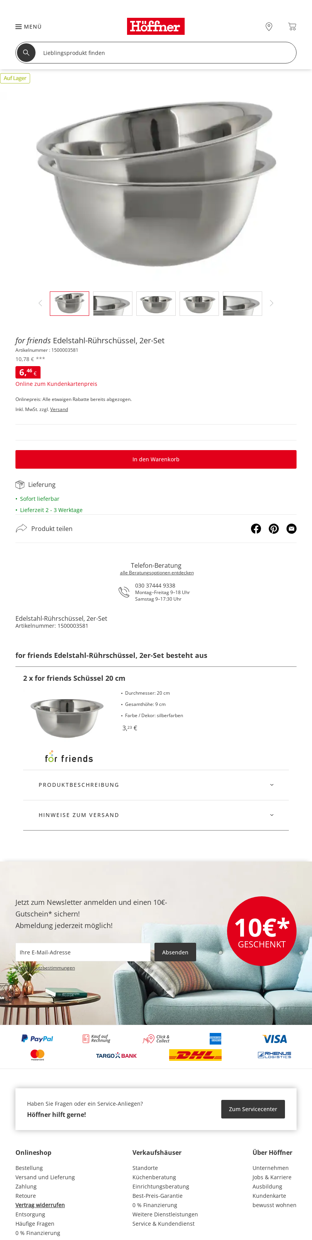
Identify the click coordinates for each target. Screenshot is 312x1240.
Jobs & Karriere (272, 1177)
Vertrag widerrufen (40, 1205)
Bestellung (29, 1167)
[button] (25, 26)
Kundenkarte (269, 1195)
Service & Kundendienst (163, 1223)
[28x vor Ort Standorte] (269, 26)
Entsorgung (30, 1214)
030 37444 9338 (155, 585)
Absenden (175, 952)
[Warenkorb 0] (292, 26)
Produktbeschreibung (79, 784)
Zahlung (26, 1186)
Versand (59, 409)
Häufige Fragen (34, 1223)
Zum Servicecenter (253, 1109)
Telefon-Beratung (156, 565)
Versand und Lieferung (45, 1177)
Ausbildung (267, 1186)
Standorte (145, 1167)
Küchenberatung (154, 1177)
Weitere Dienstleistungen (165, 1214)
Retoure (25, 1195)
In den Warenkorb (156, 459)
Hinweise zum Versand (79, 815)
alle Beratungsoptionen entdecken (157, 572)
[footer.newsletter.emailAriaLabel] (83, 952)
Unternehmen (271, 1167)
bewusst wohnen (275, 1205)
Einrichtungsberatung (160, 1186)
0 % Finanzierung (37, 1233)
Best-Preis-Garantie (157, 1195)
